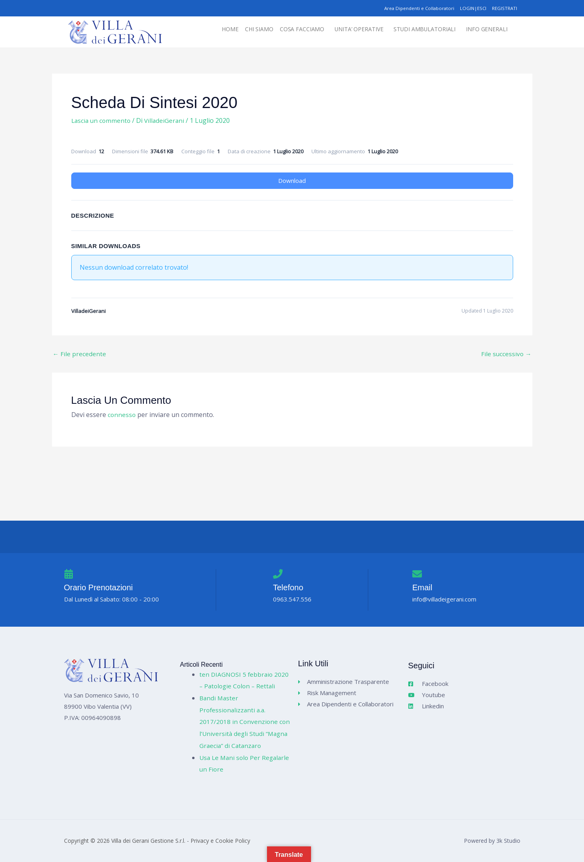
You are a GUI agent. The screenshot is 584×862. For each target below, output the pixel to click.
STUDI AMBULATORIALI (418, 30)
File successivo (506, 354)
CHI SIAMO (241, 30)
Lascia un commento (102, 120)
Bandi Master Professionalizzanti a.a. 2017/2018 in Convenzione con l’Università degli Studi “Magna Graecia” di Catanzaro (244, 722)
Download (292, 180)
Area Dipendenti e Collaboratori (411, 8)
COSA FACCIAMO (286, 30)
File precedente (79, 354)
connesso (122, 415)
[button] (288, 30)
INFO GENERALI (485, 30)
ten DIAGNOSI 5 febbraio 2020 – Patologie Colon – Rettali (237, 674)
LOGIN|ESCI (469, 8)
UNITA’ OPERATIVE (347, 30)
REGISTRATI (503, 8)
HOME (210, 30)
